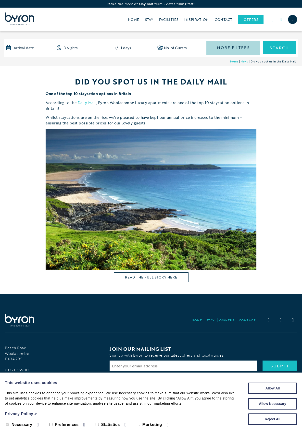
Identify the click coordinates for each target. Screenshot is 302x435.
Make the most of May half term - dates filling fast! (151, 3)
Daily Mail (86, 102)
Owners (226, 320)
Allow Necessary (272, 404)
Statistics (108, 425)
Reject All (272, 419)
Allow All (272, 388)
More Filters (233, 47)
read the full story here (151, 277)
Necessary (19, 425)
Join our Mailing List (140, 348)
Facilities (168, 19)
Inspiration (196, 19)
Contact (223, 19)
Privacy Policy (21, 414)
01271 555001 (17, 370)
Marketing (149, 425)
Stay (149, 19)
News (244, 61)
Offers (251, 19)
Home (133, 19)
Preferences (64, 425)
